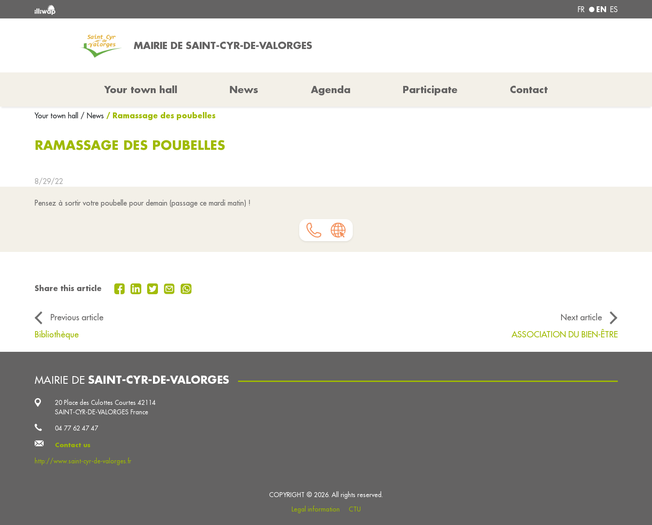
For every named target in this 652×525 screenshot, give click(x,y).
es (614, 9)
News (243, 89)
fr (581, 9)
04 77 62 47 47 (76, 428)
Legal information (316, 509)
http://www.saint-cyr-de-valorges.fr (83, 461)
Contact (529, 89)
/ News (92, 115)
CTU (355, 509)
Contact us (72, 445)
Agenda (331, 89)
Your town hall (58, 115)
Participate (430, 89)
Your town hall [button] (140, 89)
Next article (581, 317)
